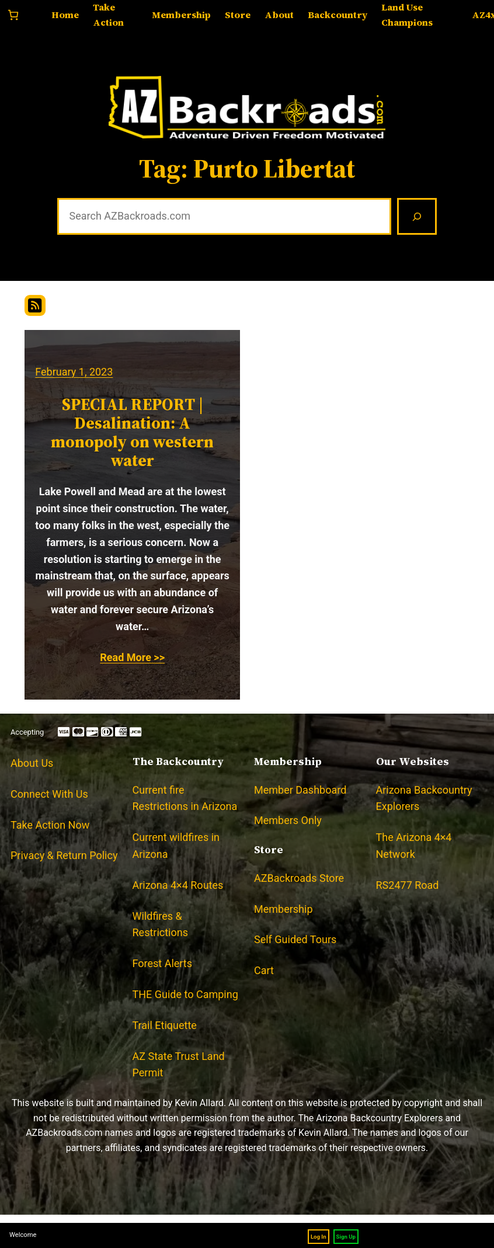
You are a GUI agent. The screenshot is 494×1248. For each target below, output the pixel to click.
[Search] (417, 216)
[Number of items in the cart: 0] (13, 15)
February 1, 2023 (74, 372)
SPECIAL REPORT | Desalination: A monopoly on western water (132, 432)
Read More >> (132, 657)
